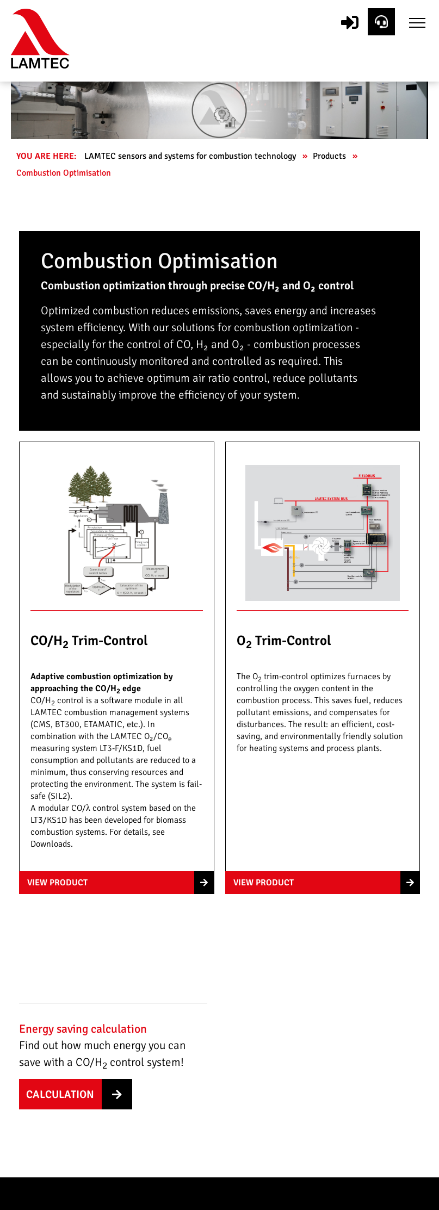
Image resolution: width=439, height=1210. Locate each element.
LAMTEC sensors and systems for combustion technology (191, 156)
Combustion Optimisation (64, 172)
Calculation (60, 1094)
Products (330, 156)
